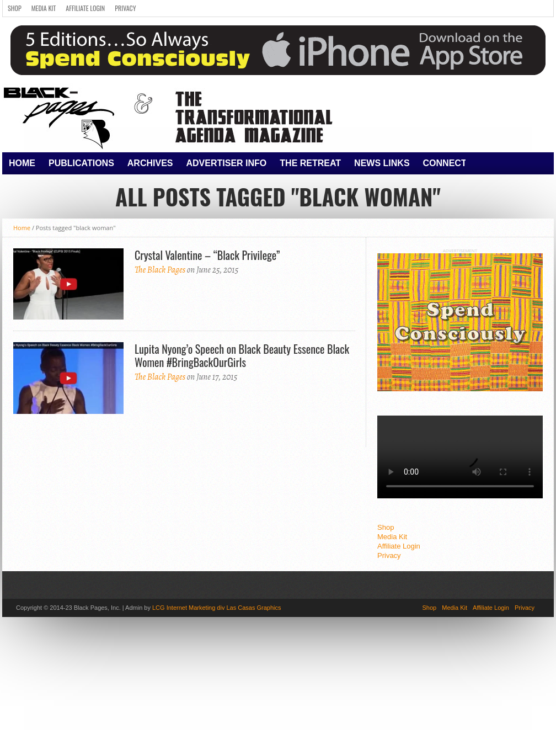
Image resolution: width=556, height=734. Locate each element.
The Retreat (310, 163)
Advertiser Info (226, 163)
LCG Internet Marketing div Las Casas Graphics (216, 607)
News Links (381, 163)
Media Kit (43, 8)
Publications (81, 163)
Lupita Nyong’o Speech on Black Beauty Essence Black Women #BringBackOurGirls (242, 355)
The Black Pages (160, 270)
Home (22, 163)
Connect (445, 163)
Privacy (125, 8)
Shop (15, 8)
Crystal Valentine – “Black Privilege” (207, 255)
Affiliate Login (85, 8)
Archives (150, 163)
